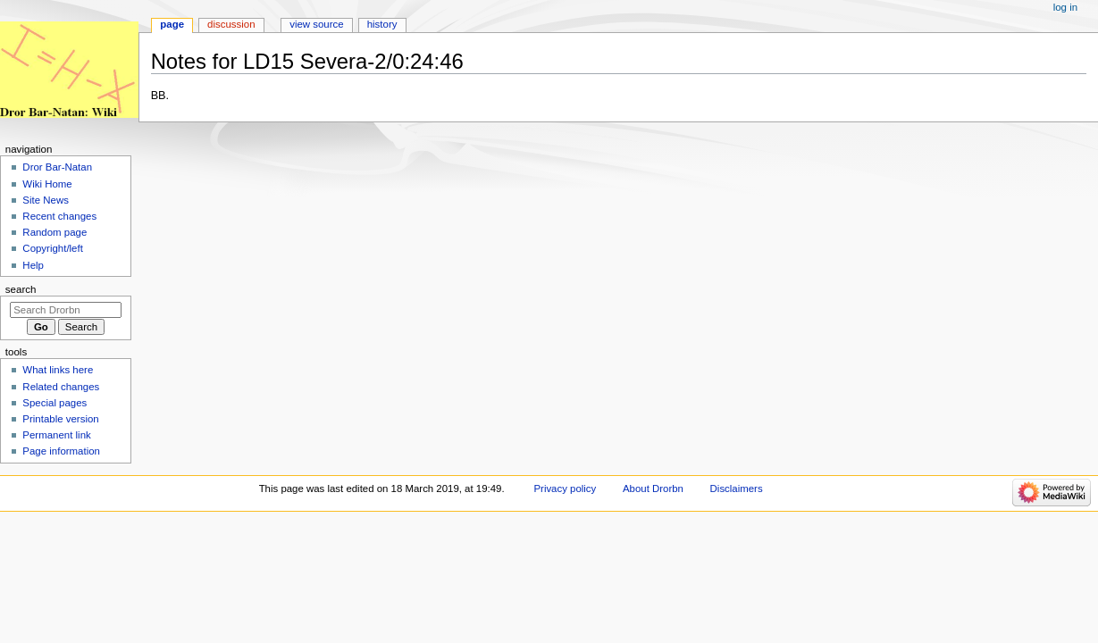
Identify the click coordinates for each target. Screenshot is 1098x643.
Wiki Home (46, 184)
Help (33, 265)
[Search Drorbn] (66, 310)
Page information (61, 451)
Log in (1065, 7)
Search (21, 289)
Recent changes (59, 216)
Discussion (231, 24)
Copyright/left (52, 248)
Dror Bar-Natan (57, 167)
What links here (57, 369)
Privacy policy (564, 488)
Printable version (60, 418)
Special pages (54, 402)
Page (172, 24)
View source (316, 24)
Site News (45, 200)
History (382, 24)
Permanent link (56, 435)
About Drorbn (653, 488)
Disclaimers (736, 488)
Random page (54, 232)
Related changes (60, 386)
